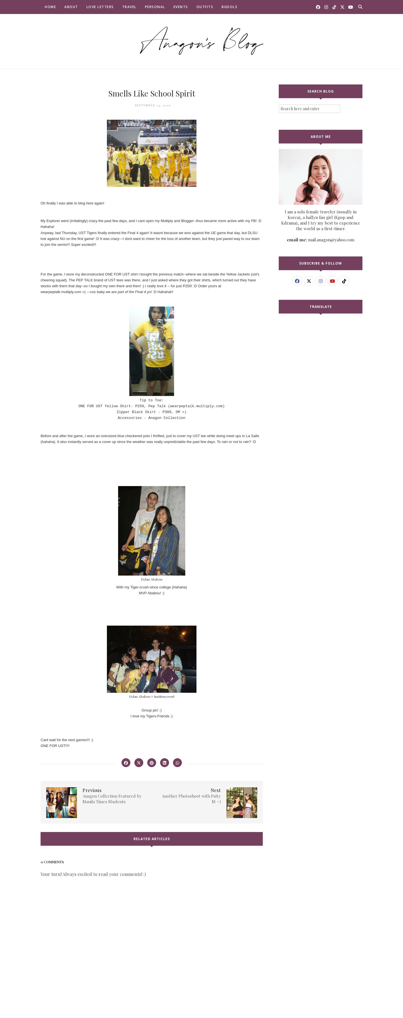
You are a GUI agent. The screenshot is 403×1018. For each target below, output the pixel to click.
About (71, 6)
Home (50, 6)
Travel (129, 6)
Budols (229, 6)
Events (181, 6)
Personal (155, 6)
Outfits (205, 6)
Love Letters (100, 6)
